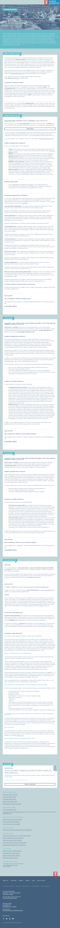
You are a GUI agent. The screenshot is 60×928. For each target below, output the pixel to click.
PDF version (16, 184)
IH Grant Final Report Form (9, 809)
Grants (21, 880)
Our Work (14, 880)
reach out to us (20, 735)
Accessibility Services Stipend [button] (14, 82)
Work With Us (26, 886)
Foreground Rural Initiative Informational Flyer (14, 845)
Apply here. (52, 150)
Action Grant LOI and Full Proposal (11, 824)
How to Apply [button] (9, 584)
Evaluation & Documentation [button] (14, 612)
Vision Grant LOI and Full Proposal (11, 821)
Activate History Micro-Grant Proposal (12, 819)
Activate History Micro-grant (10, 801)
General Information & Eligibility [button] (15, 143)
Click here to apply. (11, 306)
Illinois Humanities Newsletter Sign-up (12, 851)
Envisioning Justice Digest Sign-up (11, 853)
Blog (33, 880)
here (12, 418)
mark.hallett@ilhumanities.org (16, 73)
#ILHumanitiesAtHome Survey (10, 858)
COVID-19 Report (45, 886)
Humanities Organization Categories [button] (16, 195)
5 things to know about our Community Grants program (17, 835)
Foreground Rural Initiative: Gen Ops (12, 804)
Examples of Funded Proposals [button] (14, 381)
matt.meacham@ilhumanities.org (13, 910)
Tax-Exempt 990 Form (8, 886)
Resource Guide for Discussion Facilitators (13, 838)
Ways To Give (41, 880)
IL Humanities (52, 3)
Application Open (10, 120)
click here (30, 184)
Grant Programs (10, 780)
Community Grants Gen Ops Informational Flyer (15, 842)
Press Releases (35, 886)
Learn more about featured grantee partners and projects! (17, 830)
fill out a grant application (47, 590)
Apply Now (30, 128)
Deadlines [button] (8, 565)
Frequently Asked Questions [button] (13, 633)
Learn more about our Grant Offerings (12, 840)
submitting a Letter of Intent (31, 587)
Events (27, 880)
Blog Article (9, 768)
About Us (5, 880)
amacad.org (25, 203)
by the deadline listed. (43, 587)
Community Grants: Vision (9, 796)
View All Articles (30, 784)
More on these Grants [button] (11, 181)
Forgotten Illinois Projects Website (11, 855)
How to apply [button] (9, 295)
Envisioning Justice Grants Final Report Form (14, 812)
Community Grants (21, 780)
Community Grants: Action (9, 799)
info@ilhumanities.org (10, 898)
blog (52, 626)
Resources (18, 886)
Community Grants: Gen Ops (10, 794)
